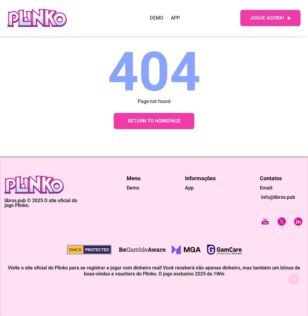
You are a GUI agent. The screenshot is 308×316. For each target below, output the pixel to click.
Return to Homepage (154, 121)
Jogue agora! (270, 18)
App (175, 18)
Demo (156, 18)
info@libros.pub (277, 197)
